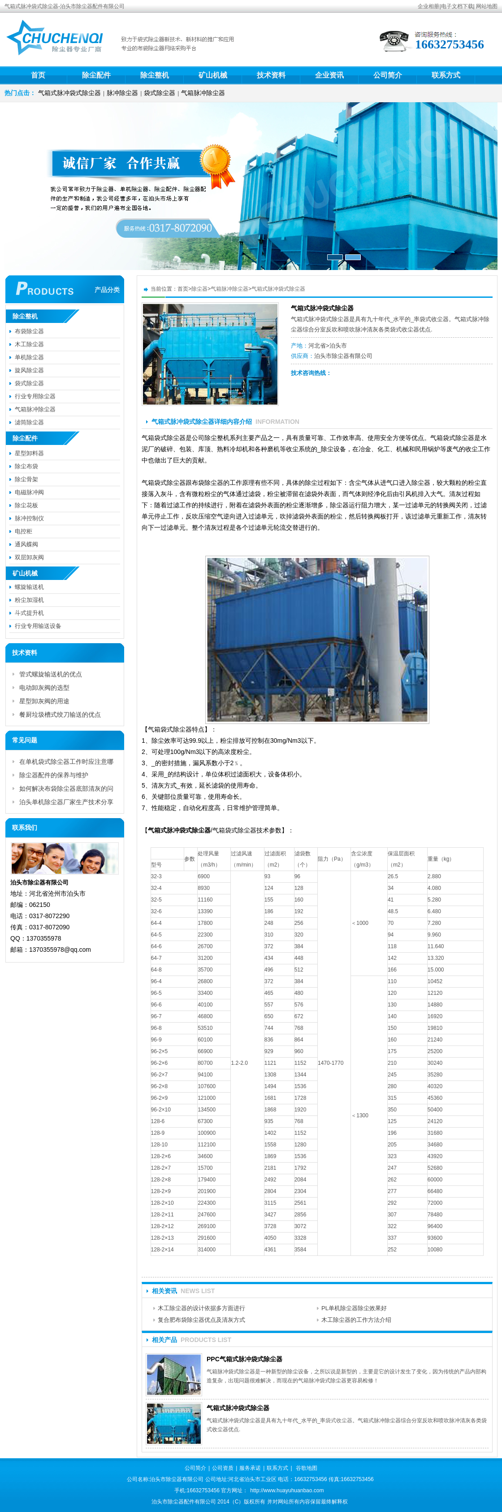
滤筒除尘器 (29, 422)
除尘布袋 (26, 466)
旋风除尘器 (29, 370)
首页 (38, 75)
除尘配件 (96, 75)
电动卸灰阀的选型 (44, 687)
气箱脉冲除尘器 (203, 92)
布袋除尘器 (29, 331)
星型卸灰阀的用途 (44, 701)
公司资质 (223, 1468)
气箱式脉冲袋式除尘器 (69, 92)
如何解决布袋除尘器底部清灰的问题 (66, 790)
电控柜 (23, 531)
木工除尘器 (29, 344)
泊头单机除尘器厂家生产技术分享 (66, 802)
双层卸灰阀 (29, 557)
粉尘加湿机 (29, 600)
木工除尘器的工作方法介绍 (356, 1319)
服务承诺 (250, 1468)
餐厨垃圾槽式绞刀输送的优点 (60, 714)
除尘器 (199, 289)
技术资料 (271, 75)
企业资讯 (329, 75)
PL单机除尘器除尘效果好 (354, 1308)
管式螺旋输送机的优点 (50, 674)
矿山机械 (213, 75)
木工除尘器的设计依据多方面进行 (201, 1308)
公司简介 (387, 75)
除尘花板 (26, 505)
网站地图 (487, 6)
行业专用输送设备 (38, 626)
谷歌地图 (306, 1468)
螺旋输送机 (29, 587)
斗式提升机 (29, 613)
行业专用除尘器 (35, 396)
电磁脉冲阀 (29, 492)
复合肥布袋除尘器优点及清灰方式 (201, 1319)
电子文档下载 (457, 6)
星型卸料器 (29, 453)
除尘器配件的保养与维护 (53, 775)
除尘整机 (154, 75)
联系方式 (446, 75)
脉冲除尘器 (122, 92)
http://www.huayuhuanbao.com (287, 1490)
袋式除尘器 (159, 92)
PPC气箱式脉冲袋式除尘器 (244, 1359)
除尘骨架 (26, 479)
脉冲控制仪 (29, 518)
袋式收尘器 (434, 319)
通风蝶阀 (26, 544)
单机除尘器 (29, 357)
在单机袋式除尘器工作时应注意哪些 (66, 763)
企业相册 (428, 6)
